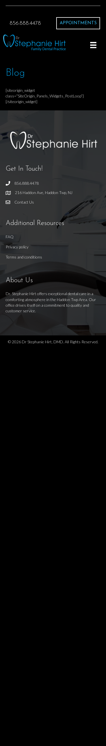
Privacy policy (17, 246)
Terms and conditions (24, 257)
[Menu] (93, 45)
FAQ (10, 236)
